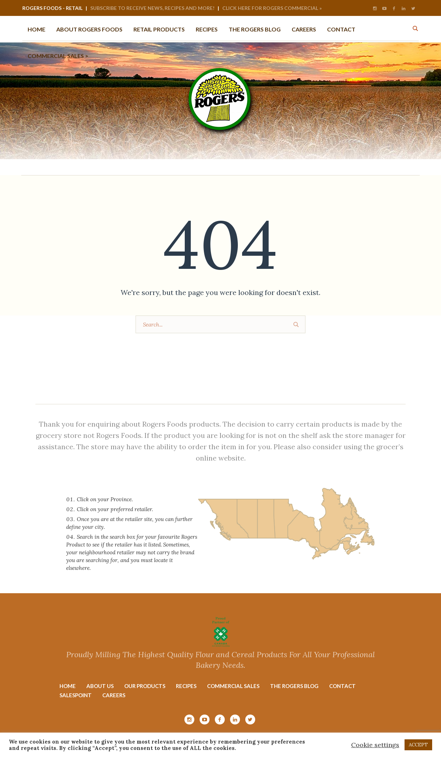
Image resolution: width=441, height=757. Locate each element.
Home (67, 686)
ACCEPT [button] (418, 745)
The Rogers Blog (294, 686)
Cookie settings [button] (375, 745)
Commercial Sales (233, 686)
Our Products (144, 686)
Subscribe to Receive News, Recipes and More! (152, 8)
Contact (342, 686)
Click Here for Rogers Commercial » (272, 8)
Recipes (186, 686)
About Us (100, 686)
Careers (113, 695)
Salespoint (75, 695)
